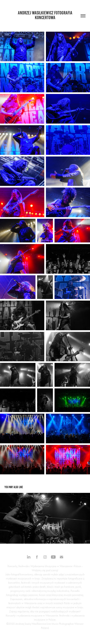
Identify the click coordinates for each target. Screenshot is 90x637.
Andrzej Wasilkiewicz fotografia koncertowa (45, 15)
